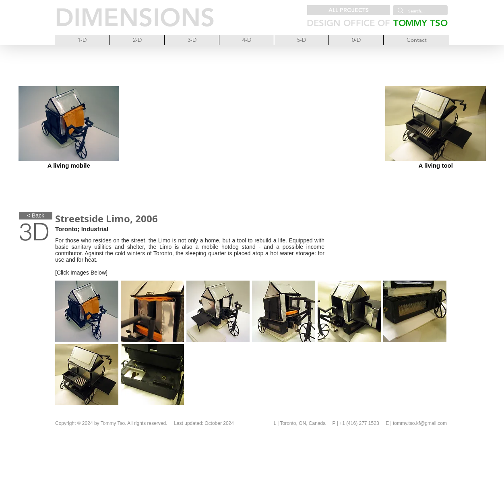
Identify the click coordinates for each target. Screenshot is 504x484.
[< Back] (35, 215)
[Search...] (419, 11)
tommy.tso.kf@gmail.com (420, 423)
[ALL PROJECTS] (348, 10)
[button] (86, 311)
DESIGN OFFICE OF (348, 23)
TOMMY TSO (420, 23)
